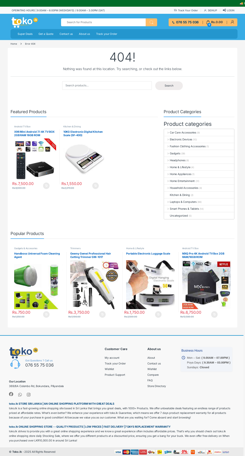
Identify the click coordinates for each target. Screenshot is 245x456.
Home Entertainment (179, 181)
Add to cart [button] (47, 186)
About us (84, 33)
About (151, 357)
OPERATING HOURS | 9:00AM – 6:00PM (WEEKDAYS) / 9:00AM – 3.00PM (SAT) (58, 10)
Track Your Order (186, 10)
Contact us (66, 33)
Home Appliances (177, 174)
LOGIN (228, 10)
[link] (232, 22)
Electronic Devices (178, 139)
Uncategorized (176, 215)
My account (112, 357)
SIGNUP (210, 10)
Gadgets (172, 153)
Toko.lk (17, 451)
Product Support (115, 374)
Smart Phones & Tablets (181, 208)
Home (14, 43)
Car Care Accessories (180, 132)
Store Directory (156, 386)
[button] (151, 22)
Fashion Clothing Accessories (185, 146)
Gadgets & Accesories (25, 248)
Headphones (174, 160)
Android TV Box (22, 126)
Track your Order (106, 33)
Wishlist (109, 369)
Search (169, 85)
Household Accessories (181, 187)
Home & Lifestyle (177, 167)
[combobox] (103, 22)
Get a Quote (45, 33)
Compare (153, 374)
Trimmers (75, 248)
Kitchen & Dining (72, 126)
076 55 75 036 (185, 22)
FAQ (150, 380)
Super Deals (25, 33)
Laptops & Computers (180, 201)
